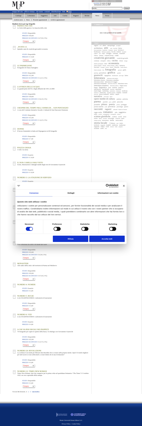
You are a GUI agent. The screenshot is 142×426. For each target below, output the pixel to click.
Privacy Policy (66, 424)
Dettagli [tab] (71, 193)
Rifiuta (71, 239)
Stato (24, 33)
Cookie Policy (76, 424)
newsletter (97, 3)
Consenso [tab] (33, 193)
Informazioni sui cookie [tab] (108, 193)
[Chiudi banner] (124, 186)
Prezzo (25, 36)
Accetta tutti (107, 239)
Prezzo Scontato (29, 38)
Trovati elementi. (19, 392)
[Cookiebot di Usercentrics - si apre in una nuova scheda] (107, 186)
